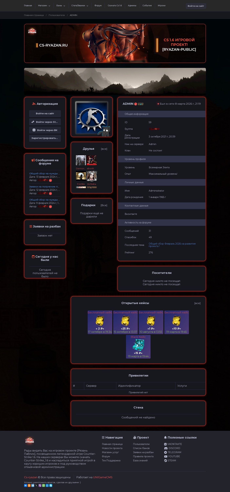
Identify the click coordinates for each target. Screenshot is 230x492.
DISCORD (172, 448)
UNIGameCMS (102, 477)
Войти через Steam (46, 122)
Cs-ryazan (30, 477)
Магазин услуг (110, 452)
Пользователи (57, 15)
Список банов (141, 448)
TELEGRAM (172, 452)
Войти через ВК (45, 130)
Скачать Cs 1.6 (115, 5)
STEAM (170, 460)
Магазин (42, 5)
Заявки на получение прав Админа (51, 186)
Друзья (88, 149)
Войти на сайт (196, 6)
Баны (59, 5)
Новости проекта (112, 448)
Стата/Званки (78, 5)
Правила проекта (143, 456)
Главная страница (34, 15)
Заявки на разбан (143, 452)
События (147, 5)
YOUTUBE (172, 456)
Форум (98, 5)
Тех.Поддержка (111, 460)
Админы (132, 5)
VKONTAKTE (173, 444)
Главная (28, 5)
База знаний (140, 460)
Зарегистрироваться (45, 138)
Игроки (161, 5)
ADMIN (43, 180)
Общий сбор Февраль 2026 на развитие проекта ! (172, 245)
